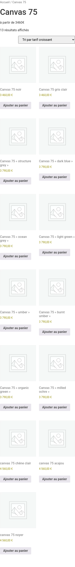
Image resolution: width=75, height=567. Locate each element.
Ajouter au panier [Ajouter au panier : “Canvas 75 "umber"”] (15, 328)
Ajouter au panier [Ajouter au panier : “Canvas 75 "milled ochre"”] (54, 407)
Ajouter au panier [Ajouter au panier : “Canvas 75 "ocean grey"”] (15, 256)
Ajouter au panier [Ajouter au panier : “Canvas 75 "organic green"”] (15, 407)
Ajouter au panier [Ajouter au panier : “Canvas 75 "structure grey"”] (15, 181)
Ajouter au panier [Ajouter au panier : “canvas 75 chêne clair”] (15, 479)
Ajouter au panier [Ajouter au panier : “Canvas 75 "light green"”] (54, 252)
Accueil (5, 2)
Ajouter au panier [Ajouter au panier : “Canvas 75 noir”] (15, 105)
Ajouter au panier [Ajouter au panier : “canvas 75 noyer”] (15, 551)
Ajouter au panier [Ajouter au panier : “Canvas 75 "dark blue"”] (54, 177)
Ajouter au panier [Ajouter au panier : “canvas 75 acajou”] (54, 479)
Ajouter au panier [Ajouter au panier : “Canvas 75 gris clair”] (54, 105)
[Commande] (46, 40)
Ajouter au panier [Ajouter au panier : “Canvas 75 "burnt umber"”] (54, 332)
